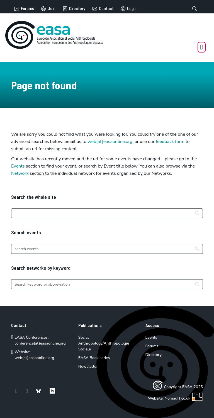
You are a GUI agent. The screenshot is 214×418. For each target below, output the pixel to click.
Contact (103, 8)
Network (20, 173)
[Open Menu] (202, 47)
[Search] (107, 213)
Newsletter (88, 366)
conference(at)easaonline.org (39, 343)
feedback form (170, 141)
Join (48, 8)
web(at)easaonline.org (34, 357)
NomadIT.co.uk (184, 398)
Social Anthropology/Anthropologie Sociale (103, 343)
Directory (73, 8)
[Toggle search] (194, 8)
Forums (24, 8)
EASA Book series (94, 357)
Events (18, 166)
